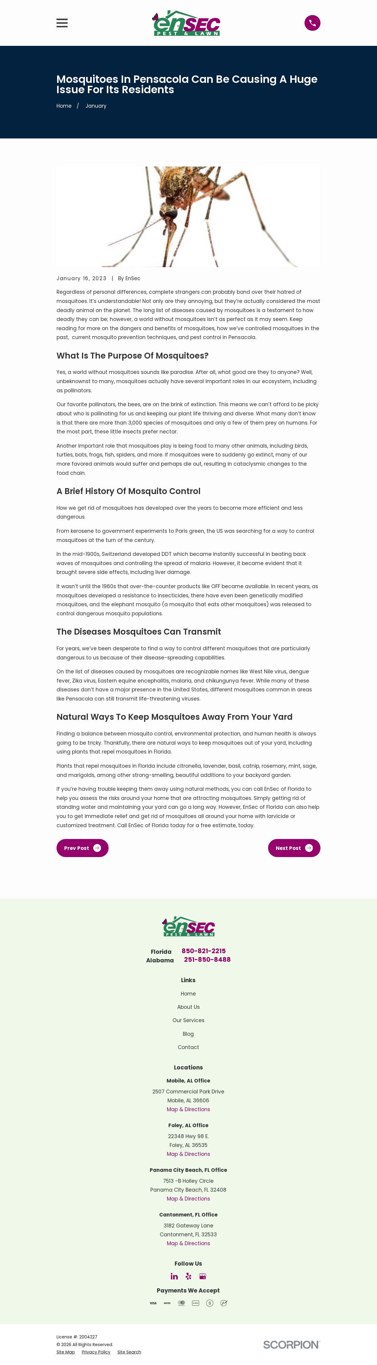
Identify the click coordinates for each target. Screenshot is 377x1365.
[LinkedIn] (174, 1276)
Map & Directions (188, 1109)
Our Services (188, 1020)
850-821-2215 (204, 951)
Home (188, 993)
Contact (188, 1047)
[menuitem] (66, 1352)
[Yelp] (188, 1276)
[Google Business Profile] (202, 1276)
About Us (188, 1007)
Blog (188, 1034)
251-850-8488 (207, 960)
